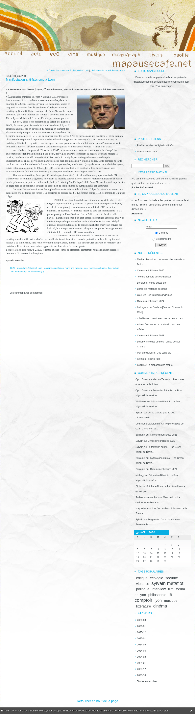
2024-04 (141, 650)
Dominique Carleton (146, 423)
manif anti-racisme (73, 268)
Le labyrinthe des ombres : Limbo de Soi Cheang (158, 344)
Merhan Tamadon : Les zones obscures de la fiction (160, 262)
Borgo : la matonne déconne (152, 289)
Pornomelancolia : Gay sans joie (154, 352)
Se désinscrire (162, 239)
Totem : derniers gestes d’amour (154, 276)
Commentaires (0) (35, 271)
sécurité (171, 578)
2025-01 (141, 638)
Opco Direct (141, 379)
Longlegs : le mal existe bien (152, 282)
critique (142, 578)
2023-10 (141, 675)
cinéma (160, 606)
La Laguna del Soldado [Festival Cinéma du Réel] (160, 310)
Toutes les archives (147, 681)
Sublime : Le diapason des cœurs (155, 365)
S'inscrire (161, 232)
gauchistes (58, 268)
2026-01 (141, 626)
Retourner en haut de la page (97, 701)
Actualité (32, 268)
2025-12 (141, 632)
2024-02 (141, 657)
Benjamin (140, 434)
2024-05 (141, 644)
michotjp (139, 475)
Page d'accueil (80, 70)
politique (142, 589)
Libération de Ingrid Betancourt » (107, 70)
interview (159, 589)
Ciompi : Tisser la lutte (148, 358)
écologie (156, 578)
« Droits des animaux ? (59, 70)
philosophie (157, 595)
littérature (143, 606)
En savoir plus (160, 710)
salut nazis (101, 268)
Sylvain (139, 412)
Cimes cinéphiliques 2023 (150, 335)
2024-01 (141, 663)
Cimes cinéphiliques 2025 (150, 270)
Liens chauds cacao (147, 151)
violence (142, 584)
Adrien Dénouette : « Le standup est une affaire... (158, 327)
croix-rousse (89, 268)
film (171, 589)
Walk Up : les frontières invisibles (154, 295)
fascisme (48, 268)
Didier (138, 486)
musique (171, 601)
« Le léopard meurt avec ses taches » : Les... (160, 318)
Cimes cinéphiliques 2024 (150, 301)
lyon (158, 600)
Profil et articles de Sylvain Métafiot (155, 145)
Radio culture (142, 497)
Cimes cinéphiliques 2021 (163, 434)
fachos (116, 268)
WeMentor (140, 401)
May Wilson (141, 508)
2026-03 (141, 620)
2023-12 (141, 669)
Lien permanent (17, 271)
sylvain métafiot (167, 583)
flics (109, 268)
